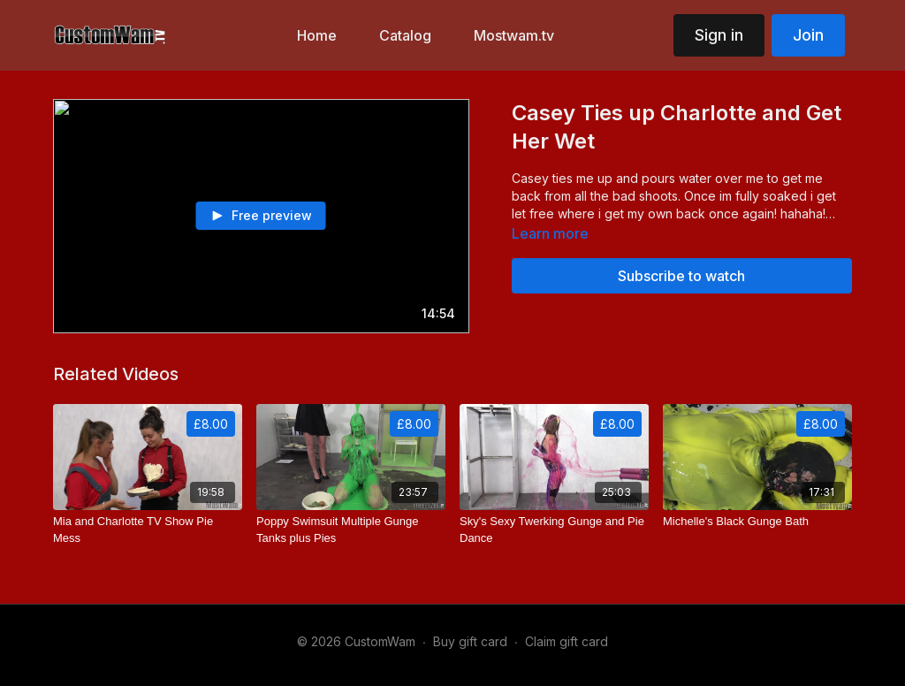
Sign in (719, 35)
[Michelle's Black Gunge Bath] (757, 521)
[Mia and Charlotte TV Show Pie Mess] (147, 530)
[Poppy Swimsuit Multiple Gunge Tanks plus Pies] (350, 530)
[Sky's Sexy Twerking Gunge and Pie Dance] (554, 530)
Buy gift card (470, 641)
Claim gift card (566, 641)
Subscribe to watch (681, 276)
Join (808, 35)
